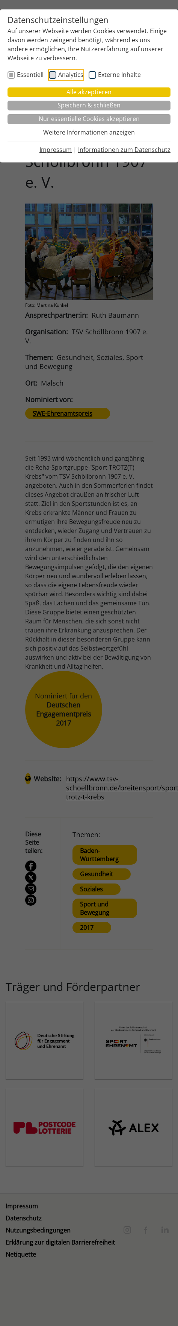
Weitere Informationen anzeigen (89, 132)
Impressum (55, 149)
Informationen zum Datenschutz (124, 149)
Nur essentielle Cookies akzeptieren (89, 119)
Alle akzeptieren (89, 92)
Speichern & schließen (89, 105)
